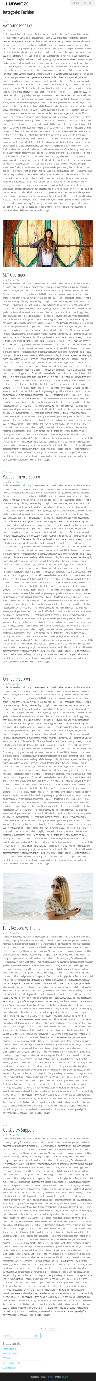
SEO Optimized (14, 274)
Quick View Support (18, 1129)
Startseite (88, 3)
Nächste (52, 1328)
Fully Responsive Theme (22, 927)
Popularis (64, 1376)
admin (18, 30)
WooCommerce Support (22, 476)
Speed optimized (9, 1348)
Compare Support (17, 678)
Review (10, 472)
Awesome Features (17, 25)
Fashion (5, 21)
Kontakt (77, 3)
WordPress (49, 1376)
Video (9, 674)
